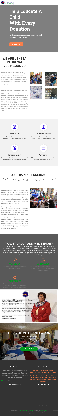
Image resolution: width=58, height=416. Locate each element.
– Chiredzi (37, 375)
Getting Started (16, 44)
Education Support (43, 134)
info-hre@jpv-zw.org (9, 380)
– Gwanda (50, 379)
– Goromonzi (35, 370)
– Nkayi (49, 377)
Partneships (43, 155)
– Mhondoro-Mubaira (42, 372)
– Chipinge (49, 374)
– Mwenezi (42, 375)
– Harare (49, 372)
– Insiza (54, 379)
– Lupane (45, 377)
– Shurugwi (48, 375)
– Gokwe (37, 377)
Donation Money (14, 155)
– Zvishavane (54, 375)
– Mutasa (38, 374)
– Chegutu (53, 372)
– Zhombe (32, 377)
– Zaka (34, 375)
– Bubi (41, 379)
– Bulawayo (37, 379)
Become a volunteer (29, 348)
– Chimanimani (43, 374)
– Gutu (53, 374)
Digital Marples (43, 410)
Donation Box (14, 134)
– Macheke (51, 370)
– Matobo (45, 379)
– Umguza (53, 377)
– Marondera (45, 370)
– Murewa (40, 370)
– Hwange (41, 377)
